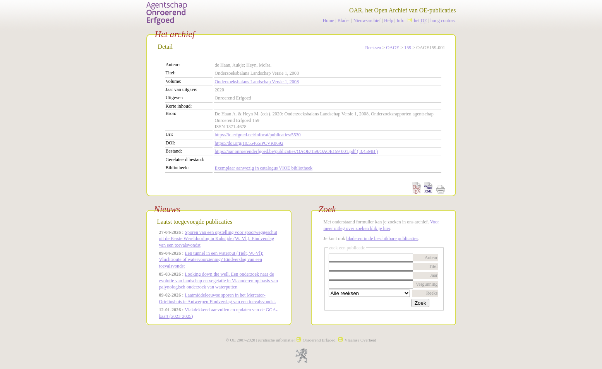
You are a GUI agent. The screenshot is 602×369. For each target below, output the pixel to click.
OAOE (392, 47)
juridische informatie (275, 340)
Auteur (431, 257)
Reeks (432, 293)
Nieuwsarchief (367, 20)
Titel (433, 266)
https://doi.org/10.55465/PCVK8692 (249, 143)
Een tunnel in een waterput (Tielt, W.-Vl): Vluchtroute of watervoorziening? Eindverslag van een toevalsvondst (211, 260)
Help (388, 20)
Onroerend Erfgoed (316, 340)
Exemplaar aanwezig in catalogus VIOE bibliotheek (264, 168)
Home (328, 20)
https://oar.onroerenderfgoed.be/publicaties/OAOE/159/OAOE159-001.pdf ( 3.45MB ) (296, 151)
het (417, 20)
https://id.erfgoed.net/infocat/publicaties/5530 (258, 134)
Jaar (434, 275)
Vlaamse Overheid (357, 340)
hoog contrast (443, 20)
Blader (344, 20)
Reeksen (373, 47)
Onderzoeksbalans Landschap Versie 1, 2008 (257, 81)
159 (407, 47)
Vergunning (427, 284)
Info (400, 20)
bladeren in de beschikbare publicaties (382, 238)
